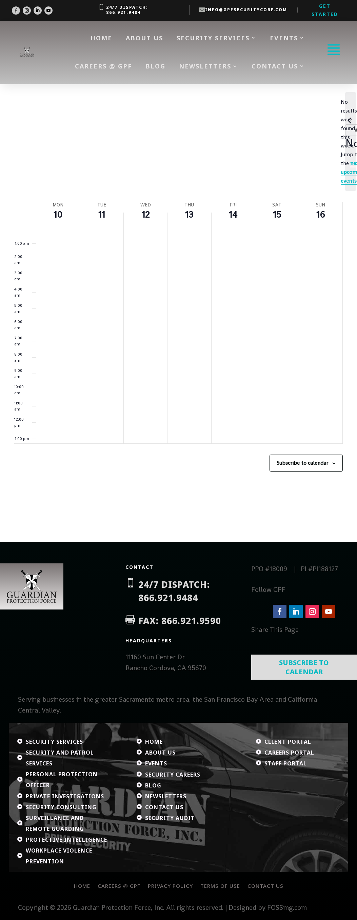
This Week (57, 158)
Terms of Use (220, 885)
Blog (155, 66)
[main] (178, 313)
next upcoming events (243, 186)
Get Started (325, 10)
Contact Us (275, 66)
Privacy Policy (170, 885)
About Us (144, 38)
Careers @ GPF (103, 66)
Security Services (213, 38)
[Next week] (31, 158)
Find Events (286, 128)
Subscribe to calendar (302, 468)
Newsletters (205, 66)
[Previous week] (18, 158)
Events (284, 38)
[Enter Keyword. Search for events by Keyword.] (140, 128)
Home (101, 38)
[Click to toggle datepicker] (149, 158)
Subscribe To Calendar (304, 667)
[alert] (178, 186)
